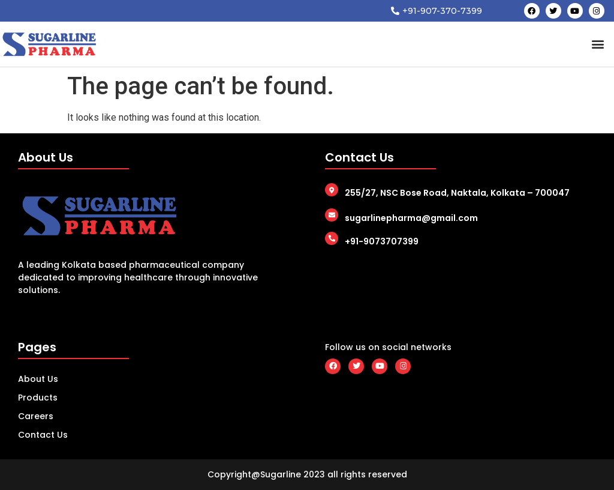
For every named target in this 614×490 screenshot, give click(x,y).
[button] (598, 44)
